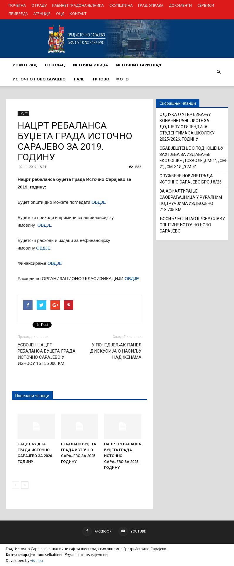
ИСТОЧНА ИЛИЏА (90, 65)
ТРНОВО (100, 79)
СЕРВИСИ (205, 5)
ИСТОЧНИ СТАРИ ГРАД (138, 65)
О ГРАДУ (39, 5)
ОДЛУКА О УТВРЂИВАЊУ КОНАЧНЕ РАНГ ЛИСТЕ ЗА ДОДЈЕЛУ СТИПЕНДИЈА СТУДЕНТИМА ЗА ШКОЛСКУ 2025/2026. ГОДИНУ (187, 127)
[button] (218, 72)
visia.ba (36, 560)
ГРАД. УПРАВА (150, 5)
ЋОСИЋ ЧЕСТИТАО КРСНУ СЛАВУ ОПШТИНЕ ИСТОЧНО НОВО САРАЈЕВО (192, 224)
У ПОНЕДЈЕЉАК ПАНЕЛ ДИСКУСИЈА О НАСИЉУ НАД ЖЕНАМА (115, 351)
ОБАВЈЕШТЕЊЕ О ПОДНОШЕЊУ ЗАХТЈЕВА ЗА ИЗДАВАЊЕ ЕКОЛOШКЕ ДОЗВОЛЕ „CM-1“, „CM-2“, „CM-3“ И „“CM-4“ (193, 157)
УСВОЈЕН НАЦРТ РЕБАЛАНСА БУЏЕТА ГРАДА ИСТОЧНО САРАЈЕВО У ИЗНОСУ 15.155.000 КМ (46, 354)
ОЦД (60, 13)
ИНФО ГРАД (25, 65)
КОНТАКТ (78, 13)
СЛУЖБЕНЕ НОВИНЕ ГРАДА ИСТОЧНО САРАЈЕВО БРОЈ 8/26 (191, 178)
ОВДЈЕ (98, 202)
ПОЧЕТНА (17, 5)
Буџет (23, 113)
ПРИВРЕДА (18, 13)
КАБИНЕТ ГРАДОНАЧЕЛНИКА (78, 5)
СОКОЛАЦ (55, 65)
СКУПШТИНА (121, 5)
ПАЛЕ (79, 79)
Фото (122, 79)
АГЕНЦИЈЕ (41, 13)
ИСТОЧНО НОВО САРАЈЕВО (39, 79)
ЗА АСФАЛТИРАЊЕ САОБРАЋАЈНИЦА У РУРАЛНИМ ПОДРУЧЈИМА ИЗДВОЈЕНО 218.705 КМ (191, 200)
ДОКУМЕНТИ (180, 5)
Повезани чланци (32, 395)
